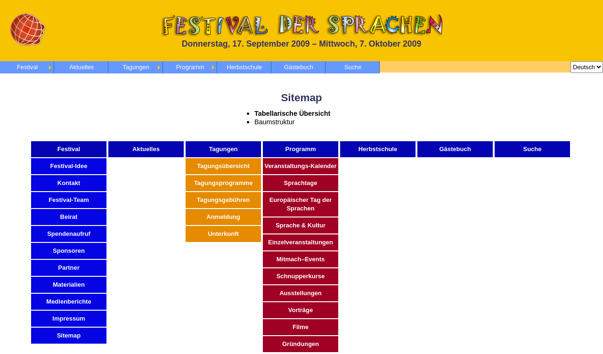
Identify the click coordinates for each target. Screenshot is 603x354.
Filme (301, 326)
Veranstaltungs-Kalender (300, 165)
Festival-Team (69, 199)
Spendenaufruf (68, 233)
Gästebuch (298, 67)
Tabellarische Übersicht (292, 113)
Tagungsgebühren (223, 199)
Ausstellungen (300, 293)
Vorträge (300, 310)
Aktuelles (81, 67)
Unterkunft (223, 233)
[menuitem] (190, 67)
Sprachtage (301, 182)
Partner (69, 267)
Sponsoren (69, 250)
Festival (27, 67)
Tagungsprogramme (223, 182)
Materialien (69, 284)
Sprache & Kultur (301, 225)
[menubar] (190, 67)
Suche (352, 67)
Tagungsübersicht (223, 165)
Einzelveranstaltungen (300, 242)
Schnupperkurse (301, 276)
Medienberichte (68, 301)
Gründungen (300, 343)
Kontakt (68, 182)
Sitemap (69, 335)
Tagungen (135, 67)
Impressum (68, 318)
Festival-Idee (69, 165)
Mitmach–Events (301, 259)
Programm (190, 67)
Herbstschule (244, 67)
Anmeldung (223, 216)
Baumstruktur (274, 122)
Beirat (69, 216)
